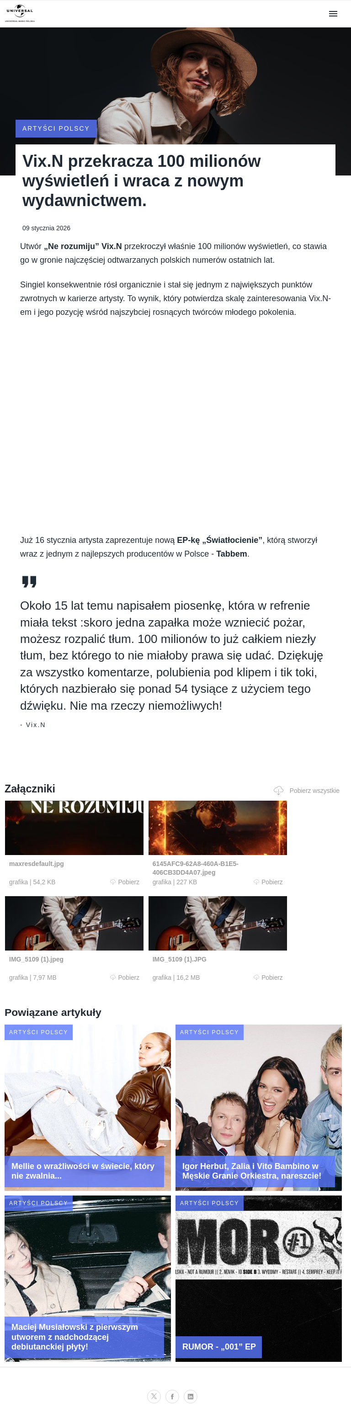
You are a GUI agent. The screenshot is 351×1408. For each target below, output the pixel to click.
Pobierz (94, 873)
